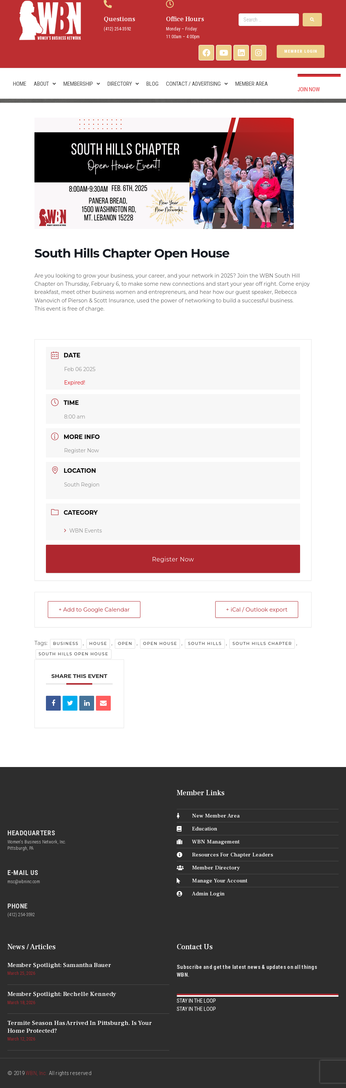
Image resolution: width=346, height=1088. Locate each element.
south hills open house (74, 653)
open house (160, 643)
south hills (205, 643)
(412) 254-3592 (117, 29)
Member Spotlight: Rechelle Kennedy (61, 994)
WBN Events (83, 530)
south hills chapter (262, 643)
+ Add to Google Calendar (94, 609)
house (98, 643)
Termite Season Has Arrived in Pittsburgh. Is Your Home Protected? (79, 1027)
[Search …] (269, 19)
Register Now (81, 450)
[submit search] (312, 19)
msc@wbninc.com (23, 881)
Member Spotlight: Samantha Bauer (59, 965)
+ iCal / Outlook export (256, 609)
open (125, 643)
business (66, 643)
